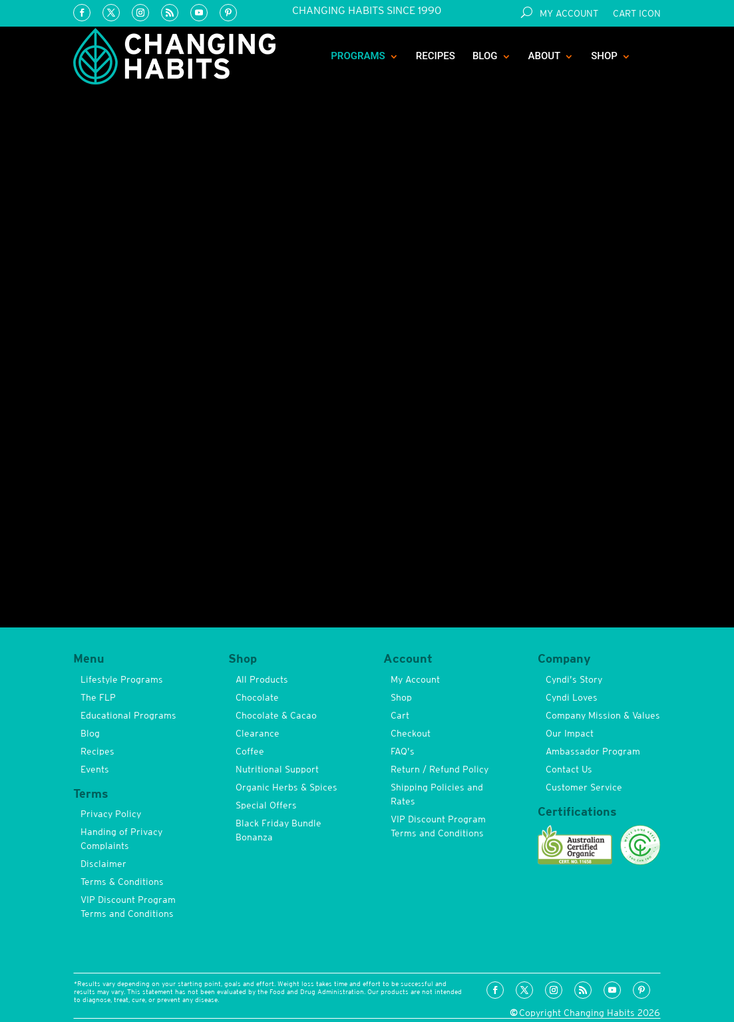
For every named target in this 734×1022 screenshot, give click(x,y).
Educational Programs (128, 715)
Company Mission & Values (603, 715)
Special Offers (266, 805)
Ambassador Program (593, 751)
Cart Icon (637, 14)
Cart (400, 715)
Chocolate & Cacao (276, 715)
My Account (569, 14)
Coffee (250, 751)
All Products (262, 679)
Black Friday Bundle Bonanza (278, 830)
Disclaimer (103, 863)
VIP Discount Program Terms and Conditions (128, 906)
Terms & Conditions (122, 881)
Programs (358, 56)
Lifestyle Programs (122, 679)
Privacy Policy (111, 813)
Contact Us (569, 769)
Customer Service (584, 787)
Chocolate (257, 697)
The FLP (98, 697)
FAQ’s (403, 751)
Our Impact (570, 733)
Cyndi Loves (572, 697)
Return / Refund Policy (439, 769)
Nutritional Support (277, 769)
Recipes (435, 56)
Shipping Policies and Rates (437, 794)
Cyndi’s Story (574, 679)
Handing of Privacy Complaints (121, 838)
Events (95, 769)
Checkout (411, 733)
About (544, 56)
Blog (485, 56)
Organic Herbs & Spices (286, 787)
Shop (604, 56)
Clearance (257, 733)
